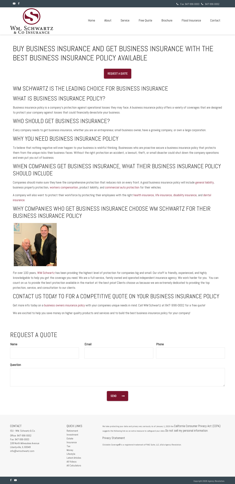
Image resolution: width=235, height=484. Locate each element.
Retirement (72, 430)
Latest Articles (74, 457)
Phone (160, 344)
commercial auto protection (122, 187)
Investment (72, 434)
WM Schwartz (46, 273)
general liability (204, 182)
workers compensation (64, 187)
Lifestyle (71, 454)
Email (87, 344)
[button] (108, 20)
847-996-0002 (210, 4)
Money (70, 450)
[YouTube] (14, 4)
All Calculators (74, 465)
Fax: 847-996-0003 (187, 4)
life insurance (163, 195)
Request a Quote (118, 73)
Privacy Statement (113, 438)
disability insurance (185, 195)
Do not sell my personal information (186, 431)
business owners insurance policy (64, 305)
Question (15, 365)
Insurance (72, 442)
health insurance (143, 195)
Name (13, 344)
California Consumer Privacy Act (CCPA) (197, 426)
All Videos (72, 461)
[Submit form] (116, 396)
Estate (70, 438)
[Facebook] (18, 4)
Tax (68, 446)
